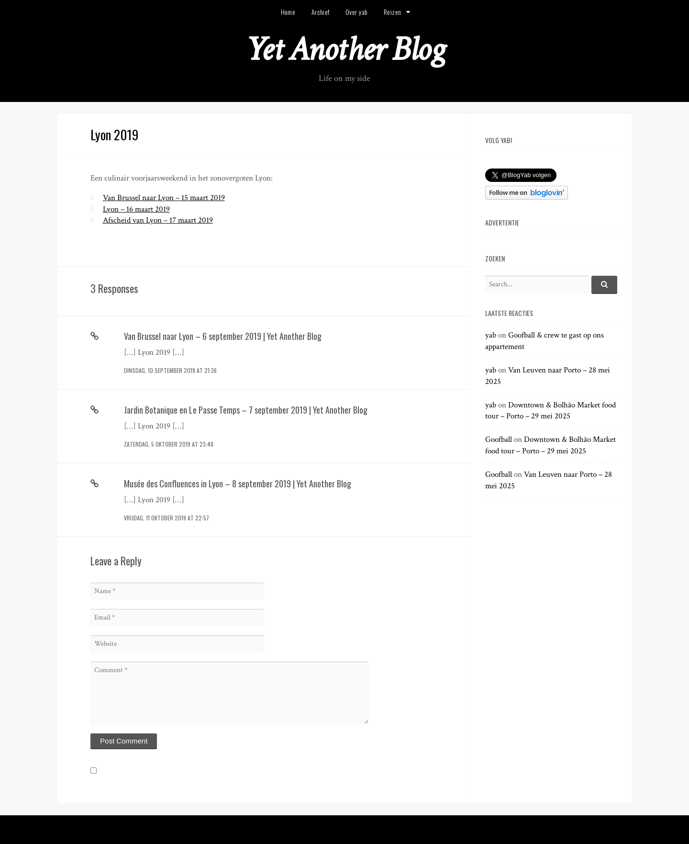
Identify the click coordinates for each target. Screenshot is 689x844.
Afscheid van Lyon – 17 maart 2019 (158, 220)
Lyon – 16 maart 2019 (136, 209)
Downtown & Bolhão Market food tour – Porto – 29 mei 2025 (550, 411)
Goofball (498, 439)
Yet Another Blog (345, 49)
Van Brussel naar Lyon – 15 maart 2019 (164, 197)
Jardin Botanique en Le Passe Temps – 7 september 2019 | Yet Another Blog (245, 410)
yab (490, 335)
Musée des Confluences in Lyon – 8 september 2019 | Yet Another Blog (237, 483)
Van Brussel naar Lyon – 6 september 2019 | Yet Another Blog (223, 336)
